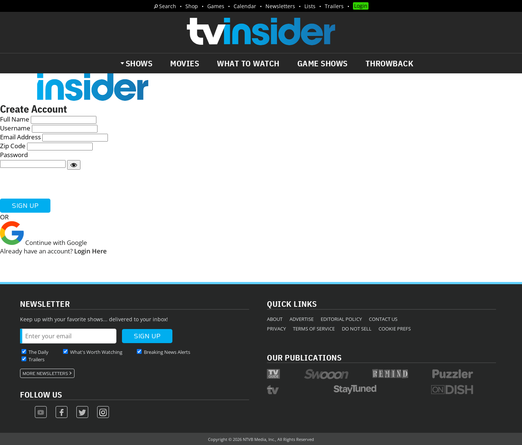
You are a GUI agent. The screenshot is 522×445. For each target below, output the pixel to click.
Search (167, 6)
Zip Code (13, 146)
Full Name (14, 119)
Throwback (390, 63)
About (275, 319)
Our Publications (304, 357)
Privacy (276, 328)
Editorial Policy (341, 319)
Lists (309, 6)
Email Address (20, 137)
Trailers (334, 6)
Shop (191, 6)
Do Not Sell (356, 328)
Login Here (90, 251)
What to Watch (248, 63)
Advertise (302, 319)
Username (15, 128)
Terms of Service (314, 328)
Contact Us (383, 319)
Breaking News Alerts (167, 352)
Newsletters (280, 6)
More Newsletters (45, 373)
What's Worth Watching (96, 352)
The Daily (39, 352)
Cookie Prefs (395, 328)
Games (215, 6)
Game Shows (322, 63)
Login (360, 5)
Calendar (245, 6)
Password (14, 154)
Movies (184, 63)
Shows (139, 63)
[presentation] (56, 184)
